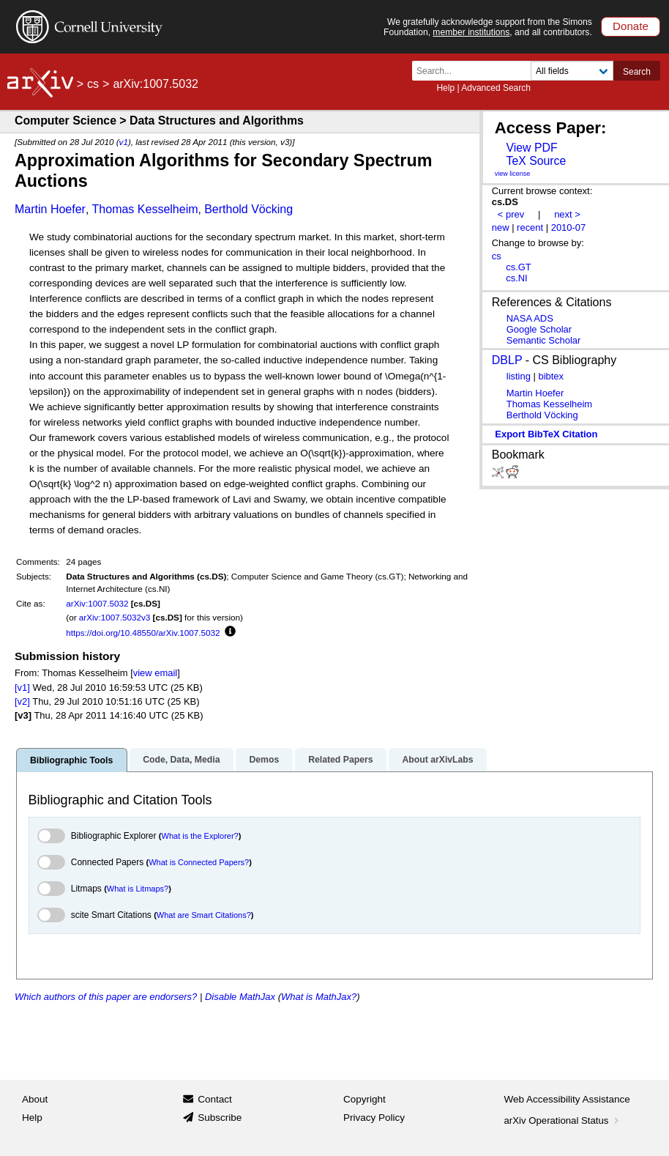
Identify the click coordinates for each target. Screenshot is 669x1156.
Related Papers (340, 760)
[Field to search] (572, 71)
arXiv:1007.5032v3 (114, 617)
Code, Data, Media (181, 760)
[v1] (22, 687)
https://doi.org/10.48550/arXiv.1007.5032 (143, 632)
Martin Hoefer (50, 209)
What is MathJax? (318, 996)
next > (567, 214)
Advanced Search (496, 88)
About (35, 1099)
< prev (511, 214)
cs (93, 84)
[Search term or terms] (475, 71)
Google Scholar (539, 329)
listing (519, 376)
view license (513, 173)
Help (445, 88)
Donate (631, 26)
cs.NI (517, 278)
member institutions (471, 32)
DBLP (507, 360)
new (500, 227)
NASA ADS (530, 318)
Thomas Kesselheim (145, 209)
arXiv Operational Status (563, 1120)
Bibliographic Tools (71, 760)
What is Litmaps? (137, 888)
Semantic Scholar (544, 340)
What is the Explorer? (200, 835)
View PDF (531, 147)
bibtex (551, 376)
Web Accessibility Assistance (567, 1099)
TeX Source (536, 161)
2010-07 (568, 227)
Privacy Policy (374, 1117)
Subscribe (220, 1117)
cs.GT (518, 267)
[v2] (22, 701)
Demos (264, 760)
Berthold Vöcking (248, 209)
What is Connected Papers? (199, 862)
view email (155, 672)
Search (637, 72)
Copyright (364, 1099)
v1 (123, 142)
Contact (215, 1099)
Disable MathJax (240, 996)
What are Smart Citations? (204, 915)
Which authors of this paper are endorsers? (106, 996)
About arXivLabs (437, 760)
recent (530, 227)
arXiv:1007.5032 (97, 603)
